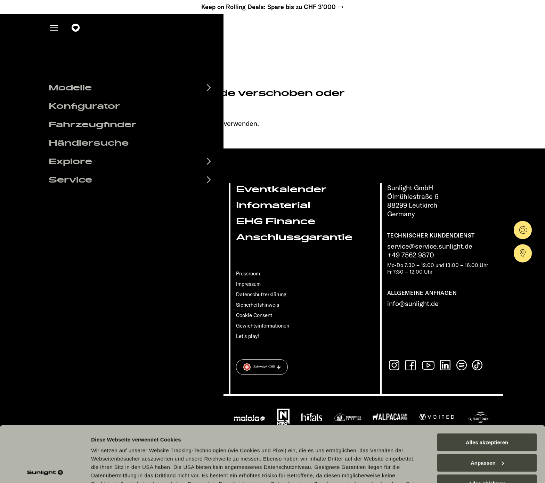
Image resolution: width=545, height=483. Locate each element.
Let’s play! (247, 336)
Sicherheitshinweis (257, 304)
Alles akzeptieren (487, 384)
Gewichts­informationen (262, 325)
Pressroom (248, 273)
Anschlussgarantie (294, 237)
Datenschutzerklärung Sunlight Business (350, 434)
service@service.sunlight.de (429, 246)
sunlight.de (110, 123)
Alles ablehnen (487, 425)
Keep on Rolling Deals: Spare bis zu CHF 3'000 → (272, 7)
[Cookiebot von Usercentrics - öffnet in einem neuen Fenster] (45, 469)
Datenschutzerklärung (262, 434)
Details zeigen (108, 469)
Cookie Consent (254, 315)
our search (205, 123)
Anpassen (487, 405)
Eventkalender (281, 189)
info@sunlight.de (413, 303)
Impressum (248, 284)
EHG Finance (275, 221)
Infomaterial (273, 205)
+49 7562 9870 (410, 254)
